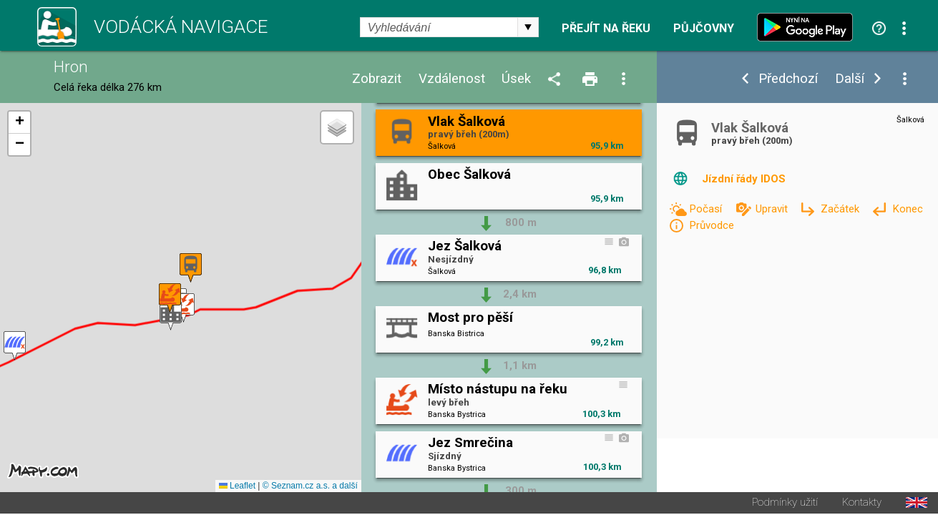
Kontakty (861, 504)
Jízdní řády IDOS (744, 178)
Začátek (841, 208)
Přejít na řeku (606, 28)
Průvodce (711, 225)
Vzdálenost (452, 79)
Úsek (516, 79)
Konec (907, 208)
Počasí (707, 208)
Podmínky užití (785, 504)
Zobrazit (376, 79)
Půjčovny (703, 28)
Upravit (773, 208)
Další (849, 79)
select (528, 27)
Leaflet (237, 487)
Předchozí (788, 79)
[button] (183, 308)
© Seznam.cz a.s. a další (310, 487)
